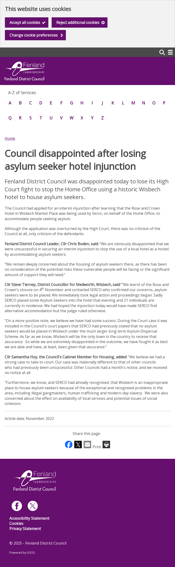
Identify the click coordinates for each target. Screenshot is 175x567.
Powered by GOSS (22, 553)
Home (10, 138)
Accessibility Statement (29, 518)
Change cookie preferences (34, 35)
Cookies (16, 523)
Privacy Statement (25, 528)
